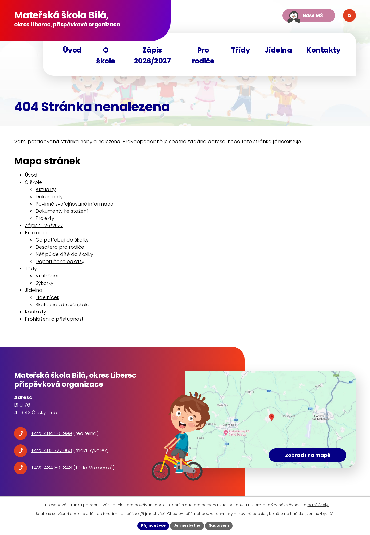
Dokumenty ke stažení (62, 213)
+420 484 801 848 (51, 469)
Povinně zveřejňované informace (74, 206)
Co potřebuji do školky (62, 242)
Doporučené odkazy (60, 263)
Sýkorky (44, 285)
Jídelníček (47, 299)
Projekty (45, 220)
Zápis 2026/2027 (152, 55)
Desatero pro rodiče (60, 249)
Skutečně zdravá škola (63, 306)
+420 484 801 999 (51, 435)
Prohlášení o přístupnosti (54, 321)
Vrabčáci (47, 278)
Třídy (240, 50)
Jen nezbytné (187, 525)
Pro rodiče (203, 55)
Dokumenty (49, 198)
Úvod (72, 50)
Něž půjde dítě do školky (64, 256)
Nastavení (220, 525)
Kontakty (323, 50)
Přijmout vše (151, 525)
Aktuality (46, 191)
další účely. (318, 504)
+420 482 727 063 (51, 452)
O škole (105, 55)
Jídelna (278, 50)
